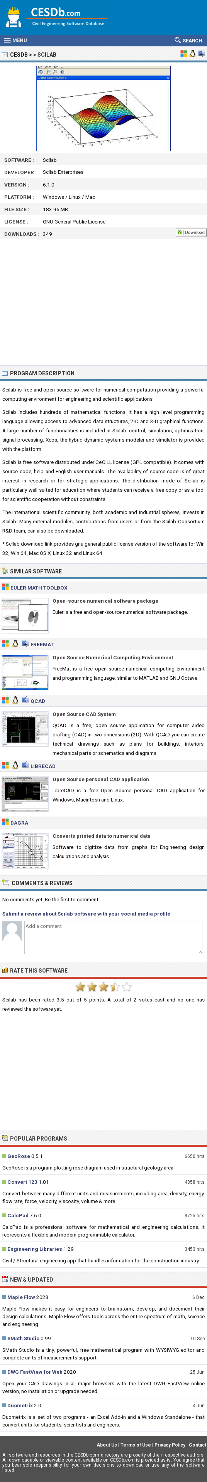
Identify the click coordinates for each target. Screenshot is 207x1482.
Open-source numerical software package (105, 601)
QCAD (38, 701)
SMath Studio (23, 1338)
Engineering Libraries (34, 1249)
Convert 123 (22, 1182)
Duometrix (20, 1405)
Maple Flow (21, 1297)
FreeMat (42, 644)
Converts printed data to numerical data (102, 836)
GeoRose (18, 1156)
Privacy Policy (169, 1445)
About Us (107, 1445)
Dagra (19, 823)
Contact (197, 1445)
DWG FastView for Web (35, 1372)
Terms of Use (135, 1445)
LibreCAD (43, 766)
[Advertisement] (103, 306)
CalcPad (18, 1215)
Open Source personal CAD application (101, 779)
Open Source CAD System (84, 714)
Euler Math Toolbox (39, 588)
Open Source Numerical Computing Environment (113, 657)
